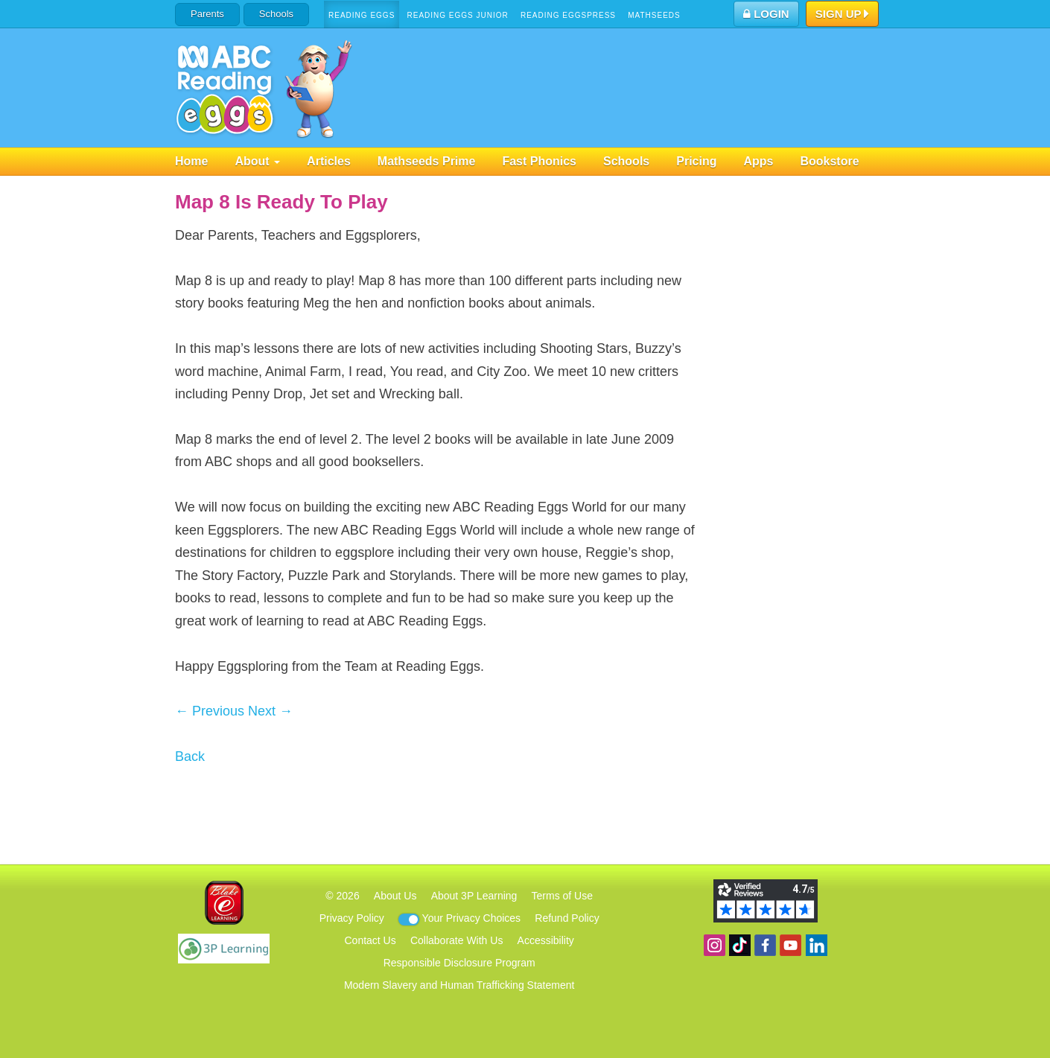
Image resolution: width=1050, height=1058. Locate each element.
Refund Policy (567, 918)
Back (190, 756)
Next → (270, 711)
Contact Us (369, 940)
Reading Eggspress (568, 15)
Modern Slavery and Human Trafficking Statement (459, 985)
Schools (276, 13)
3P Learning (224, 948)
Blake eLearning (224, 902)
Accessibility (546, 940)
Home (191, 161)
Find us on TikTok (740, 945)
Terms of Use (562, 896)
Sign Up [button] (842, 15)
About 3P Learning (474, 896)
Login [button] (766, 13)
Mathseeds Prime (427, 161)
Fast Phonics (539, 161)
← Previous (209, 711)
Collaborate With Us (456, 940)
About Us (395, 896)
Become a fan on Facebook (765, 945)
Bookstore (829, 161)
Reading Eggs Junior (457, 15)
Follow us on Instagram (714, 945)
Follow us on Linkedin (816, 945)
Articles (329, 161)
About (257, 161)
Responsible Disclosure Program (459, 963)
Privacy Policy (351, 918)
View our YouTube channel (790, 945)
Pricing (696, 161)
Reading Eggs (361, 15)
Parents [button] (207, 13)
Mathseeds (654, 15)
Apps (758, 161)
